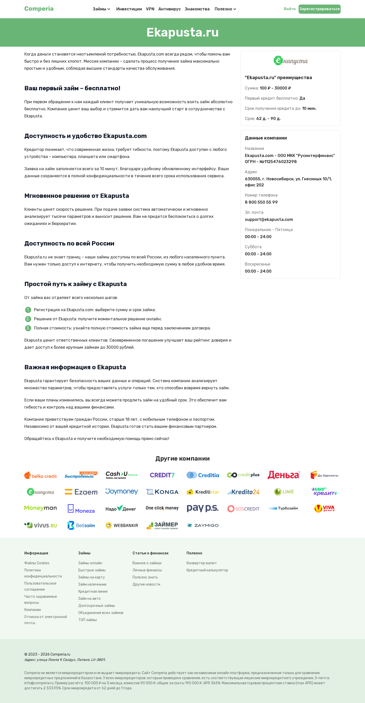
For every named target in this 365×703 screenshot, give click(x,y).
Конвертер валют (202, 563)
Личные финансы (147, 570)
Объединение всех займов (100, 613)
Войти (290, 9)
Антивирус (169, 9)
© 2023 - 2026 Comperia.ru (47, 654)
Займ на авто (89, 598)
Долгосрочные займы (96, 606)
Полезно (226, 9)
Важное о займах (147, 563)
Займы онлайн (90, 563)
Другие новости (146, 584)
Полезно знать (145, 577)
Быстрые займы (92, 570)
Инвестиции (129, 9)
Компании (32, 610)
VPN (150, 9)
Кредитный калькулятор (207, 570)
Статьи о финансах (151, 553)
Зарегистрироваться (320, 9)
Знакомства (197, 9)
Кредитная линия (92, 591)
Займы (99, 9)
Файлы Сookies (36, 563)
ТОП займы (87, 620)
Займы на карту (91, 577)
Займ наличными (92, 584)
